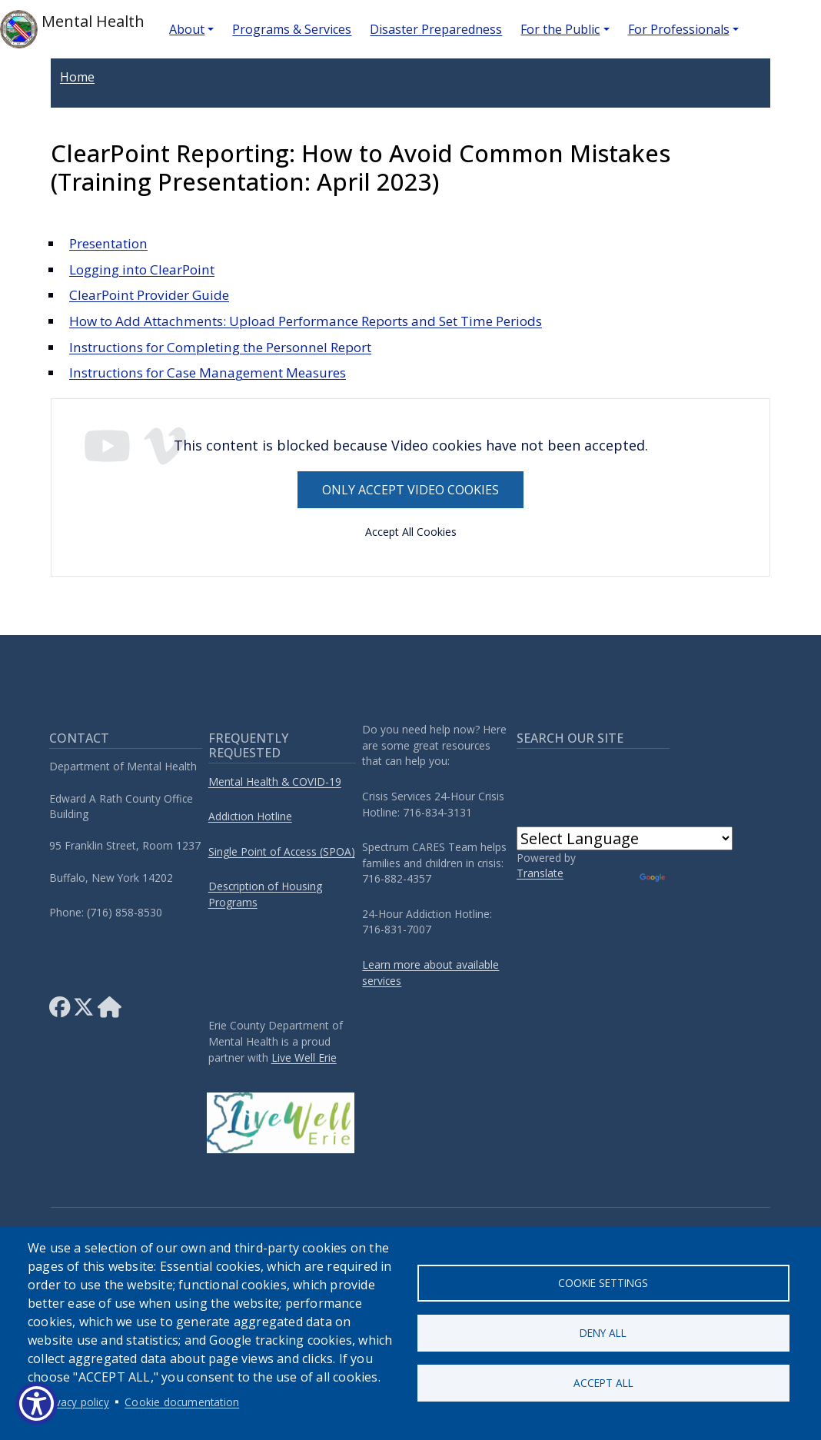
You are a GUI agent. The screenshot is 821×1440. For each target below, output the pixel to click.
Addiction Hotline (250, 816)
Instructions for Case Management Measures (207, 372)
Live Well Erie (304, 1057)
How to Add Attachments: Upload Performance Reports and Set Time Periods (305, 321)
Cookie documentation (182, 1402)
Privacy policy (75, 1402)
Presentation (108, 243)
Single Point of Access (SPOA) (281, 851)
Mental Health (72, 29)
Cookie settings (603, 1282)
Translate (540, 873)
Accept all (603, 1382)
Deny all (603, 1332)
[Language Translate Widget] (625, 838)
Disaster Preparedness (436, 29)
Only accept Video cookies (410, 489)
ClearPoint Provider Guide (149, 295)
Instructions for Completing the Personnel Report (220, 347)
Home (77, 76)
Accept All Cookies (411, 531)
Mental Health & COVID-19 (274, 781)
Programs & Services (291, 29)
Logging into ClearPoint (141, 269)
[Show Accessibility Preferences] (36, 1403)
